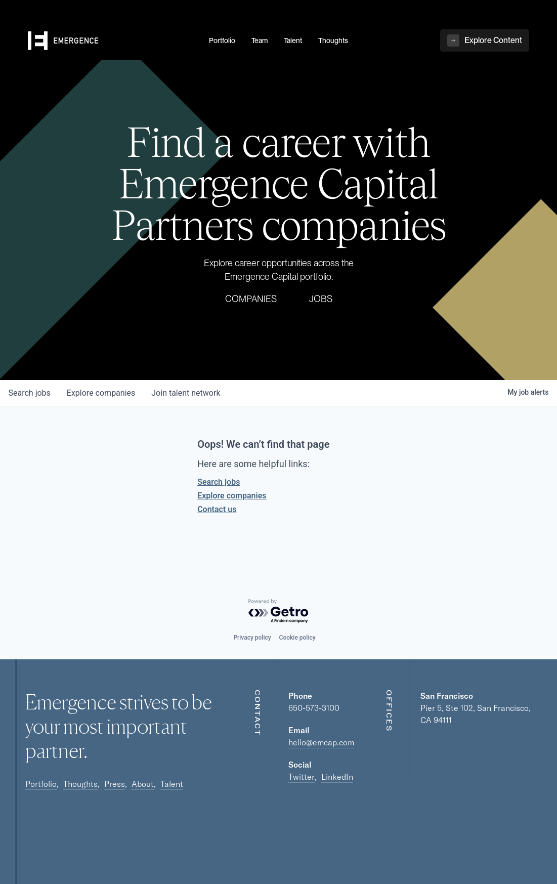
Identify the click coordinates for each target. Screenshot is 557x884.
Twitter (301, 777)
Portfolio (41, 784)
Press (114, 784)
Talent (171, 784)
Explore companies (231, 495)
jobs (30, 393)
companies (101, 393)
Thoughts (80, 784)
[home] (112, 41)
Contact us (216, 509)
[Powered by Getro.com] (278, 611)
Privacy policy (252, 637)
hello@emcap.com (321, 742)
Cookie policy (297, 637)
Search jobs (218, 482)
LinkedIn (337, 777)
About (143, 784)
